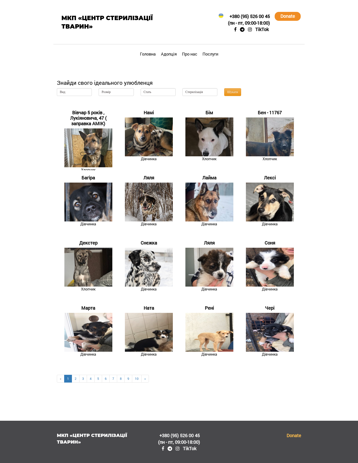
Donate (287, 16)
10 (137, 378)
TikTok (262, 29)
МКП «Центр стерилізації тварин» (107, 22)
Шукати (232, 92)
